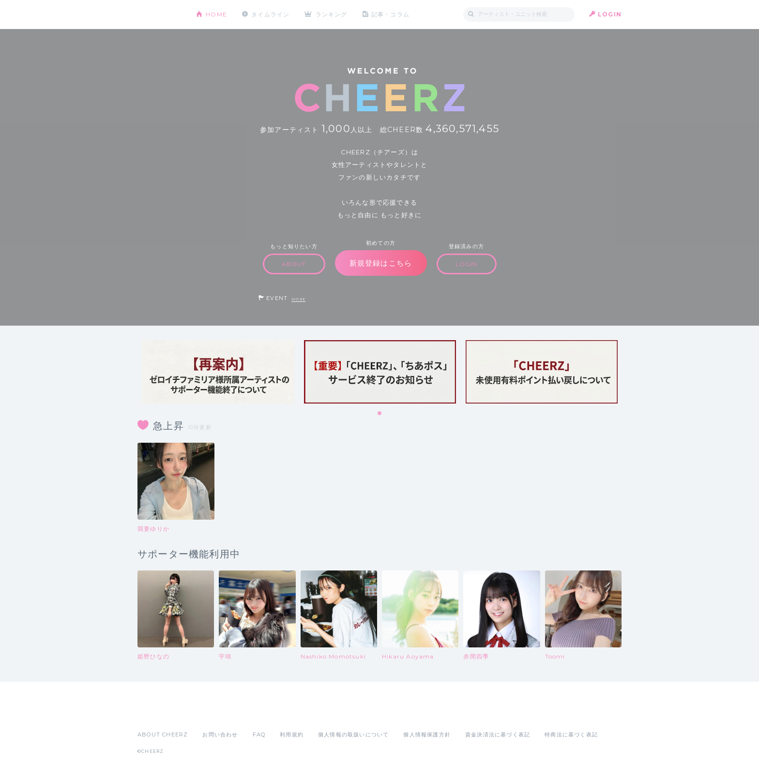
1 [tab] (380, 413)
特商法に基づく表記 (571, 734)
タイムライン (270, 14)
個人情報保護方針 (427, 734)
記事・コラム (390, 14)
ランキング (332, 14)
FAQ (259, 734)
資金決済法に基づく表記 (497, 734)
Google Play (211, 713)
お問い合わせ (220, 734)
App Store (159, 713)
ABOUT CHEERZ (162, 734)
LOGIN (610, 14)
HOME (216, 14)
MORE (298, 299)
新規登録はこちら (380, 263)
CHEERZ (159, 15)
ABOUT (294, 264)
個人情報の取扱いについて (353, 734)
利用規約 (292, 734)
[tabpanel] (218, 372)
